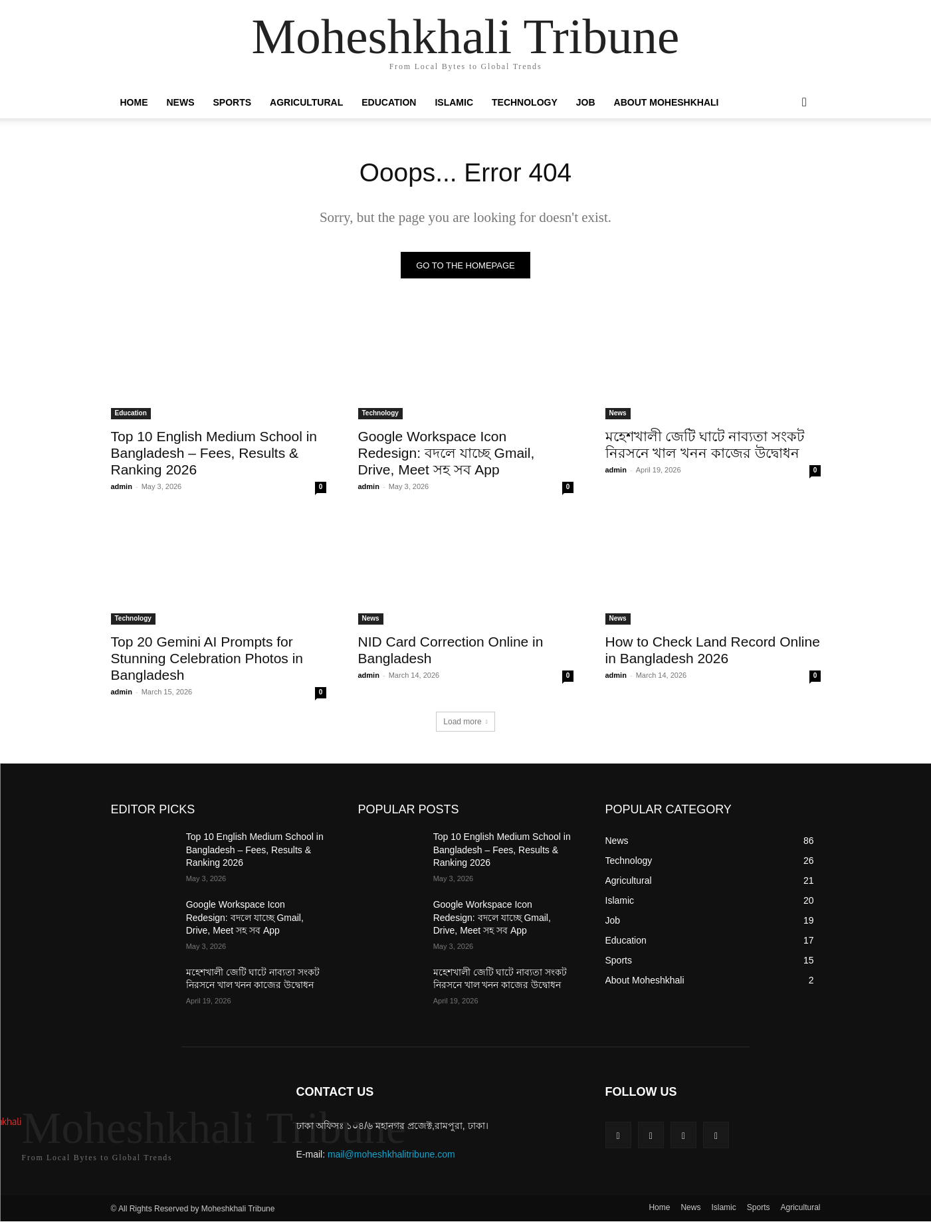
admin (121, 488)
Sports (232, 102)
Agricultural (306, 102)
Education (389, 102)
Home (134, 102)
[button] (805, 103)
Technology (525, 102)
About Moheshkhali (666, 102)
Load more (465, 723)
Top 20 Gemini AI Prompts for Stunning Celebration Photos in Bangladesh (207, 659)
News (181, 102)
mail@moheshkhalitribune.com (391, 1155)
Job (585, 102)
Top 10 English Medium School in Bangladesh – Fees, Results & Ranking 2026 (214, 454)
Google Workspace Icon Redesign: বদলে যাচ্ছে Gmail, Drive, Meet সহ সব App (446, 454)
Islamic (454, 102)
